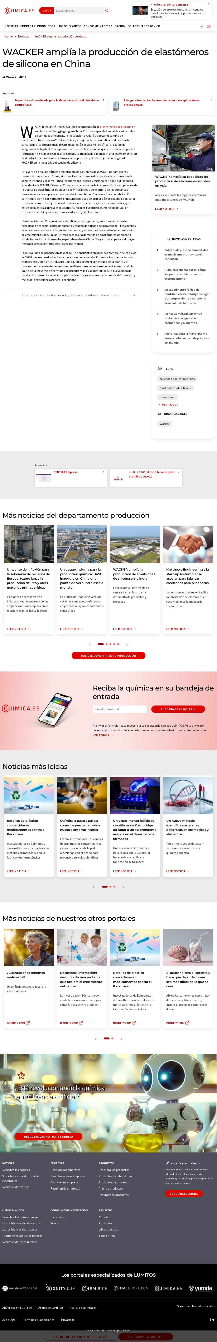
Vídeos (55, 1223)
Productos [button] (46, 26)
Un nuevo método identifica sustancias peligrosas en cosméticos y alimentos (183, 318)
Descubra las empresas (65, 1170)
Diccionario (58, 1217)
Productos (105, 1223)
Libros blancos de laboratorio (21, 1223)
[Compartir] (202, 26)
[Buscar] (107, 11)
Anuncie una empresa (64, 1182)
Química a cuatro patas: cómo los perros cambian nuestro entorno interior (185, 274)
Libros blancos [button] (69, 26)
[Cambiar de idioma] (208, 26)
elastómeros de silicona (115, 127)
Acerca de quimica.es (83, 1308)
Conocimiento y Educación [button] (104, 26)
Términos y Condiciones (38, 1320)
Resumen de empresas (65, 1188)
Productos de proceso (113, 1182)
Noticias (104, 1217)
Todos (45, 10)
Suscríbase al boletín (178, 709)
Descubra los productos (114, 1170)
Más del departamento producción (108, 655)
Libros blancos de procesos (20, 1229)
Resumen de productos (114, 1195)
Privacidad (68, 1320)
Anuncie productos (111, 1188)
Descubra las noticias (16, 1170)
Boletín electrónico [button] (144, 26)
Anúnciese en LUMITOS (17, 1308)
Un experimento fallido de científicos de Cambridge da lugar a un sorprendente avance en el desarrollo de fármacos (187, 296)
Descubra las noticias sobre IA (48, 1136)
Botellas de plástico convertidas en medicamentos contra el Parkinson (186, 254)
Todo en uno (107, 1236)
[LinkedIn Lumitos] (212, 1320)
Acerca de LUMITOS (51, 1308)
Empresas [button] (27, 26)
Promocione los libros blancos (22, 1236)
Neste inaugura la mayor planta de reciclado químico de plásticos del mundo (187, 338)
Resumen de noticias (15, 1187)
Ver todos (168, 405)
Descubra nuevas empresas (68, 1176)
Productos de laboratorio (115, 1176)
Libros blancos (108, 1229)
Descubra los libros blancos (20, 1217)
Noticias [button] (11, 26)
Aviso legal (9, 1320)
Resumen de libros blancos (19, 1242)
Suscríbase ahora (184, 1194)
